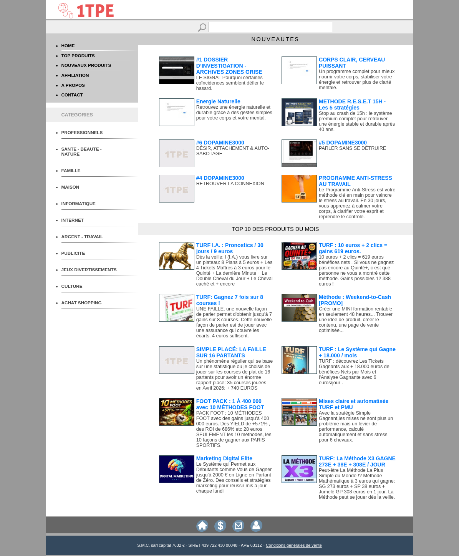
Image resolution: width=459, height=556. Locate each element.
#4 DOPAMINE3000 (220, 178)
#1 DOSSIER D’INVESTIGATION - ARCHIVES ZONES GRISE (229, 65)
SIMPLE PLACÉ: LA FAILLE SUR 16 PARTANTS (231, 352)
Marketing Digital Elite (224, 458)
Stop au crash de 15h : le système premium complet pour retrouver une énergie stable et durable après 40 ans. (357, 121)
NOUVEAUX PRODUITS (86, 65)
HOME (68, 45)
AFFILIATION (75, 75)
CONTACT (72, 94)
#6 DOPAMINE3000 (220, 142)
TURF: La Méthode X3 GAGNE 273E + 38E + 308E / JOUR (357, 461)
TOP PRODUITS (78, 55)
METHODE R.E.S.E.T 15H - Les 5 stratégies (352, 104)
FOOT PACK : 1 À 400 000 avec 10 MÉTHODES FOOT (230, 404)
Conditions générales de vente (294, 545)
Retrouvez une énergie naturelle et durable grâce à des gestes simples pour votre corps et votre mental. (234, 113)
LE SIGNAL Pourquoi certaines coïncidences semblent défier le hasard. (230, 83)
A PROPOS (73, 85)
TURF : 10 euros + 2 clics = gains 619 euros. (353, 248)
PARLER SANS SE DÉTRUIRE (352, 148)
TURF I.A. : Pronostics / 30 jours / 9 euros (229, 248)
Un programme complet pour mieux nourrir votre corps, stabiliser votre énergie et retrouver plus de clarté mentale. (356, 79)
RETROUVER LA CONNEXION (230, 183)
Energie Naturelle (218, 101)
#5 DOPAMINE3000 (343, 142)
